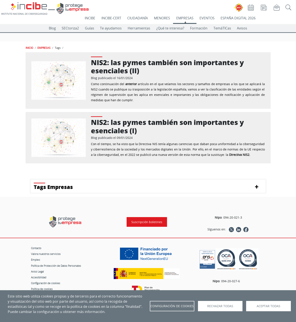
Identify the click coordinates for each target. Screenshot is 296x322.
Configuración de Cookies (172, 306)
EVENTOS (207, 18)
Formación (198, 28)
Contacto (36, 248)
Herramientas (139, 28)
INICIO (29, 47)
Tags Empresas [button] (53, 187)
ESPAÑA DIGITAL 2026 (238, 18)
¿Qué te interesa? (170, 28)
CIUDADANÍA (137, 18)
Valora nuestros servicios (46, 254)
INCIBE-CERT (111, 18)
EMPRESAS (184, 18)
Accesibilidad (38, 277)
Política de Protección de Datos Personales (56, 265)
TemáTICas (222, 28)
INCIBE (90, 18)
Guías (89, 28)
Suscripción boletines (146, 222)
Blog (52, 28)
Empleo (35, 259)
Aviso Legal (37, 271)
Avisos (242, 28)
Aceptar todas (268, 306)
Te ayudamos (111, 28)
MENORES (162, 18)
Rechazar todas (220, 306)
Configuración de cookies (45, 283)
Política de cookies (42, 289)
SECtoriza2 (70, 28)
